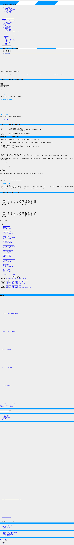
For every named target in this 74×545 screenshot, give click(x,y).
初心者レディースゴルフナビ (7, 533)
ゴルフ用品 (4, 19)
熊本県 (16, 287)
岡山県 (13, 285)
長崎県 (13, 287)
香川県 (10, 286)
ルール (5, 43)
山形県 (23, 278)
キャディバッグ (7, 21)
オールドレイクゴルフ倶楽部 (8, 233)
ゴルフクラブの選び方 (6, 7)
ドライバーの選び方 (8, 8)
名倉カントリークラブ (7, 257)
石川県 (20, 281)
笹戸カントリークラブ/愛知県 (5, 405)
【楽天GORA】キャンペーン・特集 (8, 119)
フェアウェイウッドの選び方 (9, 9)
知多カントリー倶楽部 (7, 251)
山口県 (20, 285)
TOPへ (3, 543)
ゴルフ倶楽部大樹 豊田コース (8, 242)
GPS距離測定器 (7, 23)
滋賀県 (7, 283)
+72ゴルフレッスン (5, 419)
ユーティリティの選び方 (8, 10)
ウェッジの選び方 (7, 12)
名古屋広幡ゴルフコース (7, 260)
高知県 (16, 286)
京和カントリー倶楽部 (7, 238)
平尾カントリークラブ (7, 269)
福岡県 (7, 287)
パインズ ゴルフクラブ (7, 265)
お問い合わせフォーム (6, 526)
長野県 (10, 281)
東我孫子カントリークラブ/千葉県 (6, 406)
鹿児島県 (26, 287)
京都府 (10, 283)
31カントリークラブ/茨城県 (7, 367)
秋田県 (20, 278)
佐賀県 (10, 287)
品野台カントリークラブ (7, 247)
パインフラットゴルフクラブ (8, 266)
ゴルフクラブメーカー (8, 14)
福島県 (26, 278)
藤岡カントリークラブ (7, 270)
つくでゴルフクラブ (6, 252)
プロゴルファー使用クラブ (9, 18)
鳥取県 (7, 285)
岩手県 (13, 278)
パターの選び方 (7, 13)
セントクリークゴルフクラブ (8, 250)
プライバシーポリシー (6, 527)
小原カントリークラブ (7, 232)
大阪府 (13, 283)
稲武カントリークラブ (7, 227)
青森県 (10, 278)
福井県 (23, 281)
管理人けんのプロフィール (7, 525)
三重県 (16, 282)
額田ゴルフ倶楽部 (6, 264)
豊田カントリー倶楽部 (7, 256)
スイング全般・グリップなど (9, 39)
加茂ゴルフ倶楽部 (6, 236)
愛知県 (13, 282)
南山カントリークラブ (7, 261)
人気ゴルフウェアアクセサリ (9, 20)
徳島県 (7, 286)
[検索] (6, 46)
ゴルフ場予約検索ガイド (6, 27)
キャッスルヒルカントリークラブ (9, 237)
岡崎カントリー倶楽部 (7, 231)
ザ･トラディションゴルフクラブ (8, 245)
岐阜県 (7, 282)
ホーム (3, 6)
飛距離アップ (6, 38)
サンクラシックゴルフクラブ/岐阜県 (9, 331)
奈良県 (20, 283)
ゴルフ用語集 (6, 25)
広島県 (16, 285)
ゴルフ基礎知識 (5, 24)
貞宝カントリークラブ (7, 255)
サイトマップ (4, 528)
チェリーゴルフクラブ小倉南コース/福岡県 (10, 313)
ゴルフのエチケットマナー (9, 28)
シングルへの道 (7, 42)
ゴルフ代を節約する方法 (8, 30)
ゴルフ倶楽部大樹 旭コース (7, 241)
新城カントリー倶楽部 (7, 248)
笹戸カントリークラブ (7, 243)
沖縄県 (30, 287)
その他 (5, 44)
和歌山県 (23, 283)
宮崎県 (23, 287)
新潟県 (13, 281)
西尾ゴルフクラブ (6, 262)
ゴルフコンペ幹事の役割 (8, 29)
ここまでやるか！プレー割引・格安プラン (12, 31)
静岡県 (10, 282)
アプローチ (6, 36)
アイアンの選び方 (7, 11)
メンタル (6, 41)
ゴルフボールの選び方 (8, 22)
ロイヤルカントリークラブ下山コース (9, 274)
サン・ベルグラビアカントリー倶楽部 (9, 246)
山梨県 (7, 281)
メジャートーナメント (8, 26)
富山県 (16, 281)
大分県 (20, 287)
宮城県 (16, 278)
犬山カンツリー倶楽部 (7, 228)
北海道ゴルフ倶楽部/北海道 (7, 385)
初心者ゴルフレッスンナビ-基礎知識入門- (10, 532)
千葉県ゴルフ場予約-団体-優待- (8, 534)
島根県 (10, 285)
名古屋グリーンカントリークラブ (9, 259)
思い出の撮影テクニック (6, 535)
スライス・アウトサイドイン (9, 40)
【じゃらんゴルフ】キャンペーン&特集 (9, 120)
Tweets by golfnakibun (4, 539)
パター (5, 37)
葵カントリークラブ (6, 226)
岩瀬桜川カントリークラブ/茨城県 (8, 403)
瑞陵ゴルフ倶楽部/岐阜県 (7, 349)
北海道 (7, 278)
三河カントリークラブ (7, 271)
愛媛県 (13, 286)
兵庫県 (16, 283)
